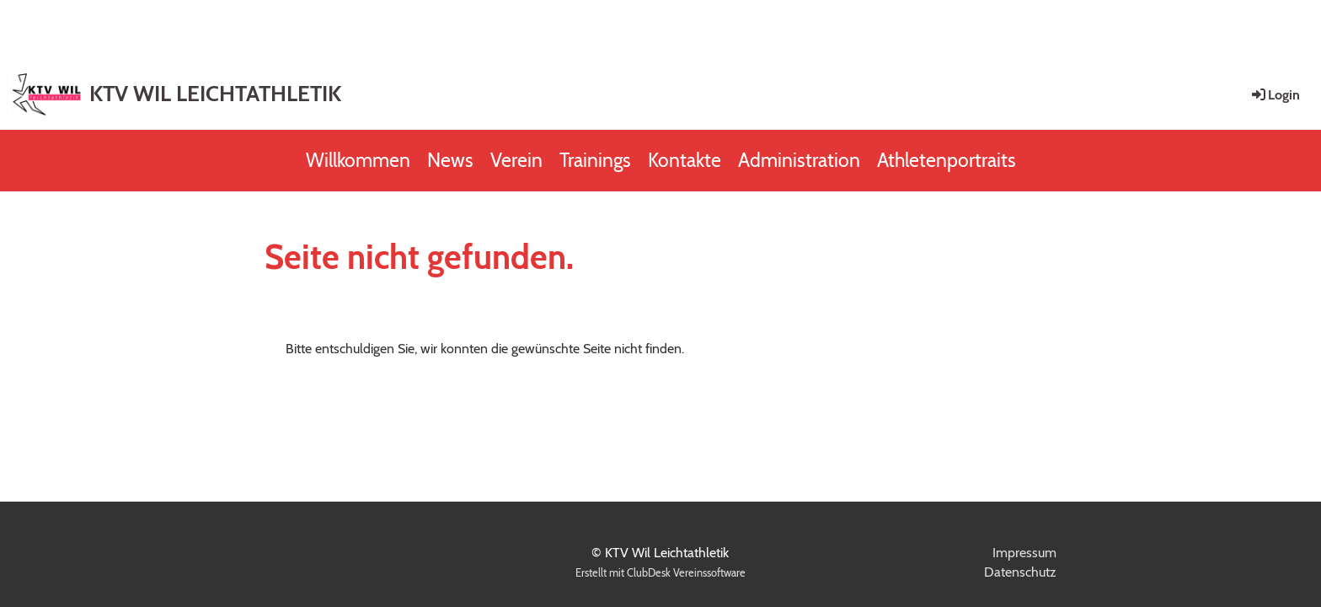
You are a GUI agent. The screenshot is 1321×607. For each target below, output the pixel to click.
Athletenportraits (946, 160)
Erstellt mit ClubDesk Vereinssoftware (660, 573)
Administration (799, 160)
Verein (516, 160)
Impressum (1024, 553)
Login (1274, 95)
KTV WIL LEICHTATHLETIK (215, 93)
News (450, 160)
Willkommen (358, 160)
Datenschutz (1020, 572)
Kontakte (684, 160)
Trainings (595, 160)
